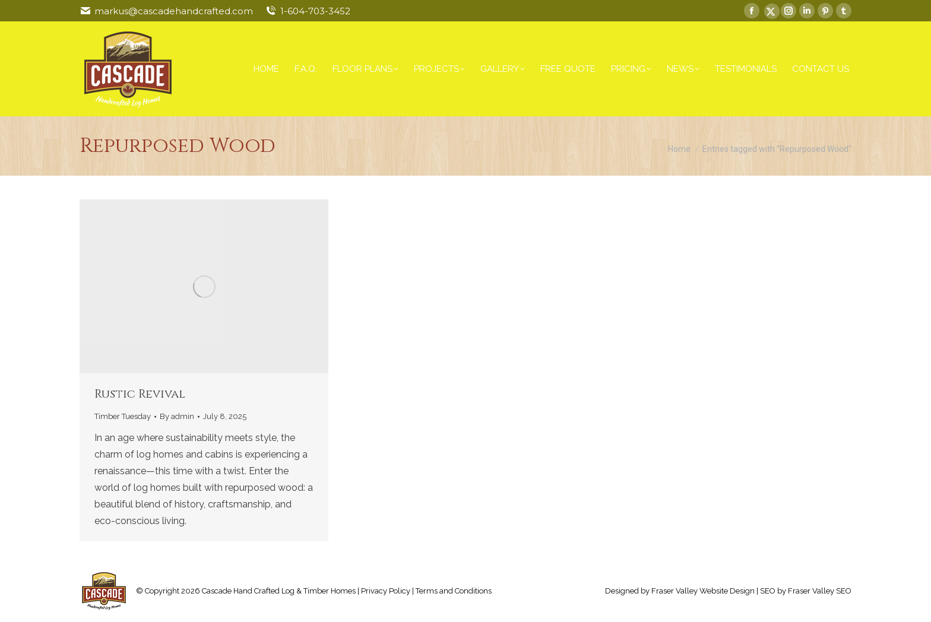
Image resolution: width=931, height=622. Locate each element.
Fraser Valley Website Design (703, 590)
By (177, 416)
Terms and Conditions (454, 590)
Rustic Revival (139, 394)
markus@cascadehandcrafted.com (173, 11)
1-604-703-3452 (315, 11)
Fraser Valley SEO (819, 590)
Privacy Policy (385, 590)
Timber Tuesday (122, 416)
